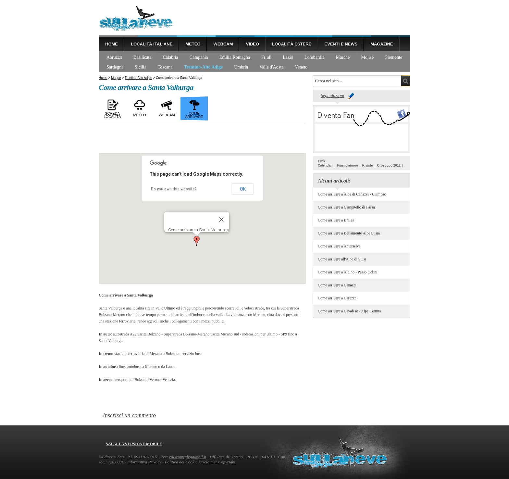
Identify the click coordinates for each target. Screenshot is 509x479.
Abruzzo (114, 57)
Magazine (381, 44)
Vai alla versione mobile (134, 444)
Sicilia (140, 67)
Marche (343, 57)
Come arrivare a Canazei (337, 285)
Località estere (291, 44)
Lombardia (314, 57)
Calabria (170, 57)
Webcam (223, 44)
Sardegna (114, 67)
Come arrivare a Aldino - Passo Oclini (347, 272)
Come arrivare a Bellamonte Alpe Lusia (349, 233)
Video (252, 44)
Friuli (266, 57)
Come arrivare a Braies (336, 220)
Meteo (192, 44)
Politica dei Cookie (181, 462)
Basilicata (142, 57)
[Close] (221, 219)
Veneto (301, 67)
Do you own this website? (174, 189)
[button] (197, 241)
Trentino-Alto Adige (203, 67)
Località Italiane (151, 44)
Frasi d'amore (347, 165)
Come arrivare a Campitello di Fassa (346, 207)
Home (111, 44)
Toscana (165, 67)
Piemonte (393, 57)
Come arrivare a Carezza (337, 298)
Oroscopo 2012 (389, 165)
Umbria (241, 67)
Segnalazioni (332, 95)
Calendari (325, 165)
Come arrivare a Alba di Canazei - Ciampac (352, 194)
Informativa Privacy (144, 462)
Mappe (116, 78)
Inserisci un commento (129, 415)
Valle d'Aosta (271, 67)
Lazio (288, 57)
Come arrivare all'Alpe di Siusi (342, 259)
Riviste (367, 165)
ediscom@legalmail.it (187, 456)
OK (243, 189)
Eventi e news (340, 44)
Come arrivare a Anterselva (339, 246)
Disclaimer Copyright (216, 462)
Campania (199, 57)
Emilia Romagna (234, 57)
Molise (367, 57)
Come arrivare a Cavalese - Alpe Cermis (349, 311)
